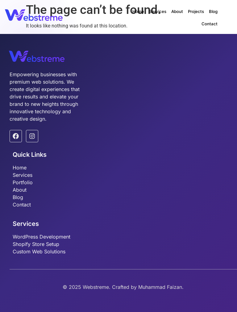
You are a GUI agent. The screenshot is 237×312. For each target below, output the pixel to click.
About (161, 14)
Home (125, 14)
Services (143, 14)
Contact (211, 14)
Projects (179, 14)
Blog (195, 14)
